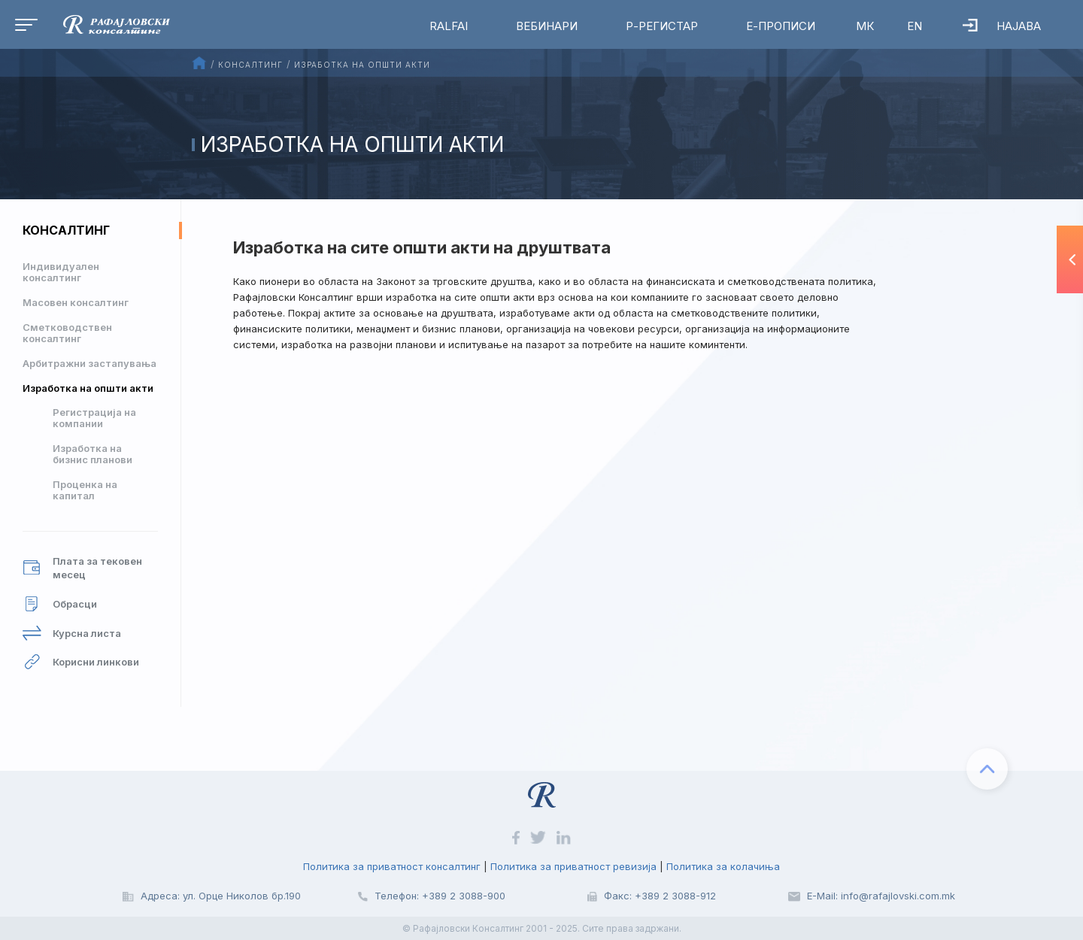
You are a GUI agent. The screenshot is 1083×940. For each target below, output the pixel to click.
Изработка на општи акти (88, 388)
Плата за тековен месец (82, 568)
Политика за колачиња (723, 866)
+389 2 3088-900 (463, 896)
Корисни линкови (81, 662)
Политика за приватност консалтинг (392, 866)
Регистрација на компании (94, 417)
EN (914, 26)
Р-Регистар (662, 26)
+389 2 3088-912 (675, 896)
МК (865, 26)
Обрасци (60, 604)
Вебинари (547, 26)
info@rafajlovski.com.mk (898, 896)
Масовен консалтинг (76, 302)
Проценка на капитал (85, 490)
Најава (1002, 26)
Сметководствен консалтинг (67, 332)
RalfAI (448, 26)
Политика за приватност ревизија (573, 866)
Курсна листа (72, 633)
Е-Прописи (780, 26)
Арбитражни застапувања (89, 363)
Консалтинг (66, 230)
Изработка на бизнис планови (92, 453)
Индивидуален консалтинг (61, 272)
